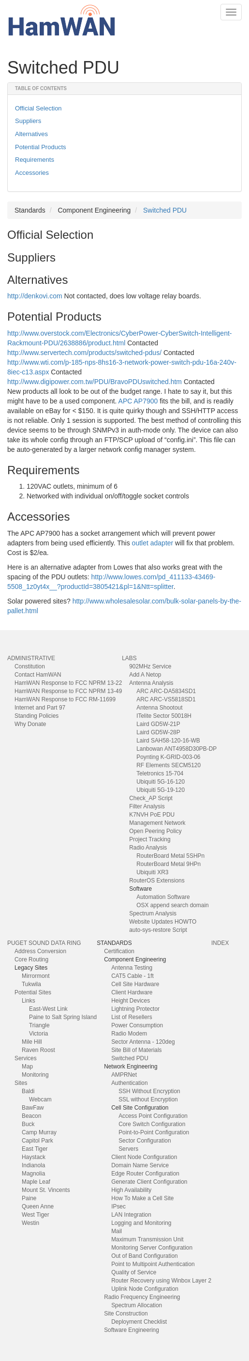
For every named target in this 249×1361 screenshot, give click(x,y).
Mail (116, 1231)
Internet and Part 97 (40, 707)
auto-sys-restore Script (158, 930)
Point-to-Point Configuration (153, 1132)
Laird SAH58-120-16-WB (168, 740)
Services (26, 1058)
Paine (29, 1198)
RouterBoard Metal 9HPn (168, 864)
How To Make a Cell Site (142, 1198)
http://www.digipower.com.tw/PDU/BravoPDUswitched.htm (94, 382)
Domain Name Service (140, 1165)
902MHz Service (150, 666)
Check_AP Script (151, 798)
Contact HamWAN (38, 674)
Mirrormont (35, 976)
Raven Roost (38, 1050)
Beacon (31, 1116)
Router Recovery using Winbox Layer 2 (161, 1280)
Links (28, 1000)
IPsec (118, 1206)
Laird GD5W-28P (158, 732)
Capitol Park (37, 1140)
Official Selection (38, 108)
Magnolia (33, 1173)
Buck (28, 1124)
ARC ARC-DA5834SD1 (166, 691)
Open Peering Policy (155, 831)
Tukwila (31, 984)
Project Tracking (149, 839)
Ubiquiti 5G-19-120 (160, 790)
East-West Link (48, 1008)
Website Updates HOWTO (162, 921)
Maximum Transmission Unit (147, 1239)
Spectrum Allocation (136, 1305)
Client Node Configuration (144, 1157)
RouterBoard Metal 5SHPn (170, 855)
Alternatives (31, 134)
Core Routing (31, 959)
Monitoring (35, 1074)
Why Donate (30, 724)
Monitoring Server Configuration (151, 1247)
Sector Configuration (144, 1140)
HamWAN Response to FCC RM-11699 (65, 699)
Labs (129, 658)
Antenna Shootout (159, 707)
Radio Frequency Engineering (142, 1297)
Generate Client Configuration (149, 1181)
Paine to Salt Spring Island (63, 1017)
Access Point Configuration (153, 1116)
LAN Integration (131, 1214)
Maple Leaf (36, 1181)
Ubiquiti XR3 (152, 872)
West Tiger (35, 1214)
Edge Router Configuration (145, 1173)
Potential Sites (33, 992)
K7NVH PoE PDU (152, 814)
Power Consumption (137, 1025)
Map (27, 1066)
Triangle (39, 1025)
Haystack (33, 1157)
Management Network (157, 823)
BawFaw (33, 1107)
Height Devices (130, 1000)
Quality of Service (133, 1272)
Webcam (40, 1099)
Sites (21, 1083)
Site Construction (126, 1313)
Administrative (31, 658)
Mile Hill (32, 1041)
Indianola (33, 1165)
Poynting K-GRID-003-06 (168, 757)
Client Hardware (131, 992)
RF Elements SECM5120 (168, 765)
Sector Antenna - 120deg (143, 1041)
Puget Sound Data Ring (44, 943)
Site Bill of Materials (136, 1050)
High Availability (131, 1190)
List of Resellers (131, 1017)
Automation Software (163, 897)
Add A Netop (145, 674)
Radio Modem (129, 1033)
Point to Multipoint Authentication (153, 1264)
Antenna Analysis (151, 683)
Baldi (28, 1091)
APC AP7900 (138, 401)
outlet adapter (153, 543)
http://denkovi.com (34, 296)
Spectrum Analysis (152, 913)
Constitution (30, 666)
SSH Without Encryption (149, 1091)
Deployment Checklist (139, 1321)
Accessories (32, 172)
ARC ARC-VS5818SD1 (165, 699)
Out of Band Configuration (144, 1256)
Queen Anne (38, 1206)
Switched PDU (165, 210)
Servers (128, 1148)
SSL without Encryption (148, 1099)
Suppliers (28, 120)
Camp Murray (39, 1132)
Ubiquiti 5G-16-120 (160, 781)
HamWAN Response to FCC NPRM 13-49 (68, 691)
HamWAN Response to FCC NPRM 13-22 (68, 683)
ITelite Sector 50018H (163, 715)
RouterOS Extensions (156, 880)
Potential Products (40, 147)
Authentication (129, 1083)
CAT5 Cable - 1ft (132, 976)
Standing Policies (37, 715)
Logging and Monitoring (141, 1223)
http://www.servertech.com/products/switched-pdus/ (84, 352)
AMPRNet (124, 1074)
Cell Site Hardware (135, 984)
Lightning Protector (135, 1008)
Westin (30, 1223)
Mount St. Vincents (46, 1190)
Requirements (34, 159)
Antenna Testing (131, 967)
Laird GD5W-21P (158, 724)
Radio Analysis (148, 847)
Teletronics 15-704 (159, 773)
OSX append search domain (172, 905)
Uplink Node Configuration (144, 1288)
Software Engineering (131, 1330)
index (220, 943)
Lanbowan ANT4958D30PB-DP (176, 748)
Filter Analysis (146, 806)
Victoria (38, 1033)
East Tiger (35, 1148)
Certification (119, 951)
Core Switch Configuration (151, 1124)
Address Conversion (40, 951)
